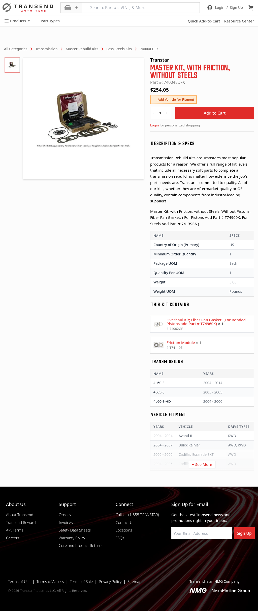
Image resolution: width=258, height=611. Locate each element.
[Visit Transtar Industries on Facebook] (173, 551)
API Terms (14, 530)
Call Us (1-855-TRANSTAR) (137, 514)
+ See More (202, 464)
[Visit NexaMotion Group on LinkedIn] (186, 551)
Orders (65, 514)
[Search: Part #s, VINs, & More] (141, 7)
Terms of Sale (81, 581)
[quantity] (160, 113)
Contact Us (125, 522)
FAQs (120, 537)
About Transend (19, 514)
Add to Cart (215, 113)
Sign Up (244, 533)
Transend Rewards (22, 522)
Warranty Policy (72, 537)
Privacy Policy (110, 581)
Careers (12, 537)
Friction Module (181, 342)
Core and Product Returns (81, 545)
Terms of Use (19, 581)
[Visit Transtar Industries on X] (211, 551)
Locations (124, 530)
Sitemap (134, 581)
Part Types (47, 21)
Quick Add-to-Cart (204, 20)
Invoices (66, 522)
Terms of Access (50, 581)
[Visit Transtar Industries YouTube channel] (224, 551)
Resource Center (239, 20)
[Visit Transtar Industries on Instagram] (199, 551)
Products (17, 20)
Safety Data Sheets (75, 530)
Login (154, 125)
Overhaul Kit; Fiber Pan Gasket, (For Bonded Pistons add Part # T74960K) (206, 321)
